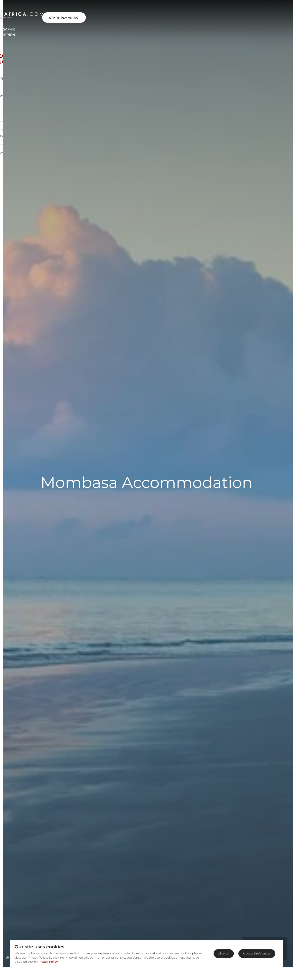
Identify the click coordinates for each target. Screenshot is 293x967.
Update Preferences (256, 953)
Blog (228, 25)
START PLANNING (266, 13)
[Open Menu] (12, 13)
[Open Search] (33, 13)
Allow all (223, 953)
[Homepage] (7, 957)
